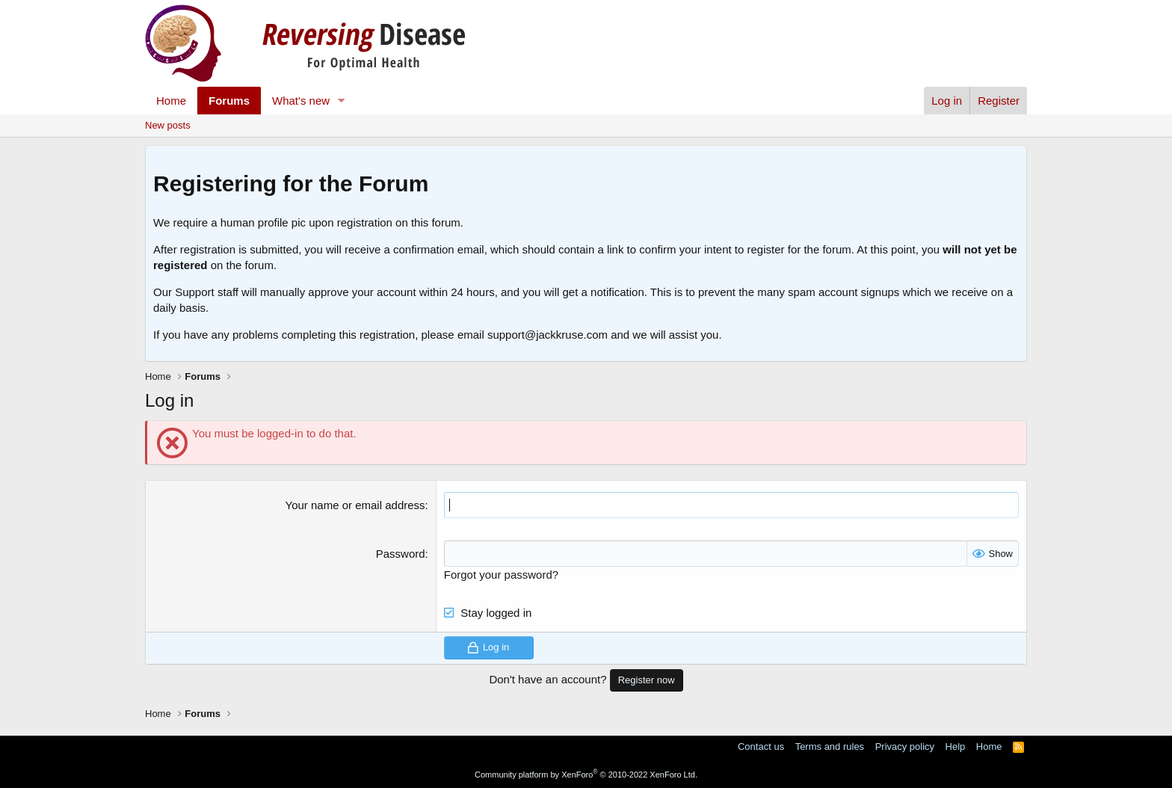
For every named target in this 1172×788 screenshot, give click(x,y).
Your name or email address (355, 505)
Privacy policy (904, 746)
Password (400, 553)
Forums (229, 100)
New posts (168, 125)
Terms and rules (829, 746)
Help (956, 746)
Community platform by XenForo (586, 774)
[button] (341, 100)
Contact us (761, 746)
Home (171, 100)
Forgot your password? (501, 574)
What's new (301, 100)
